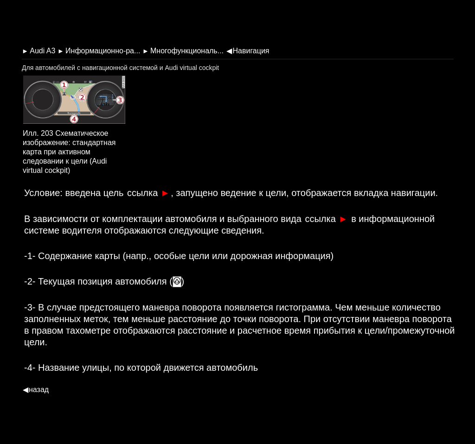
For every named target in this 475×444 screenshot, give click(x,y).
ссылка (148, 193)
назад (36, 389)
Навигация (247, 51)
